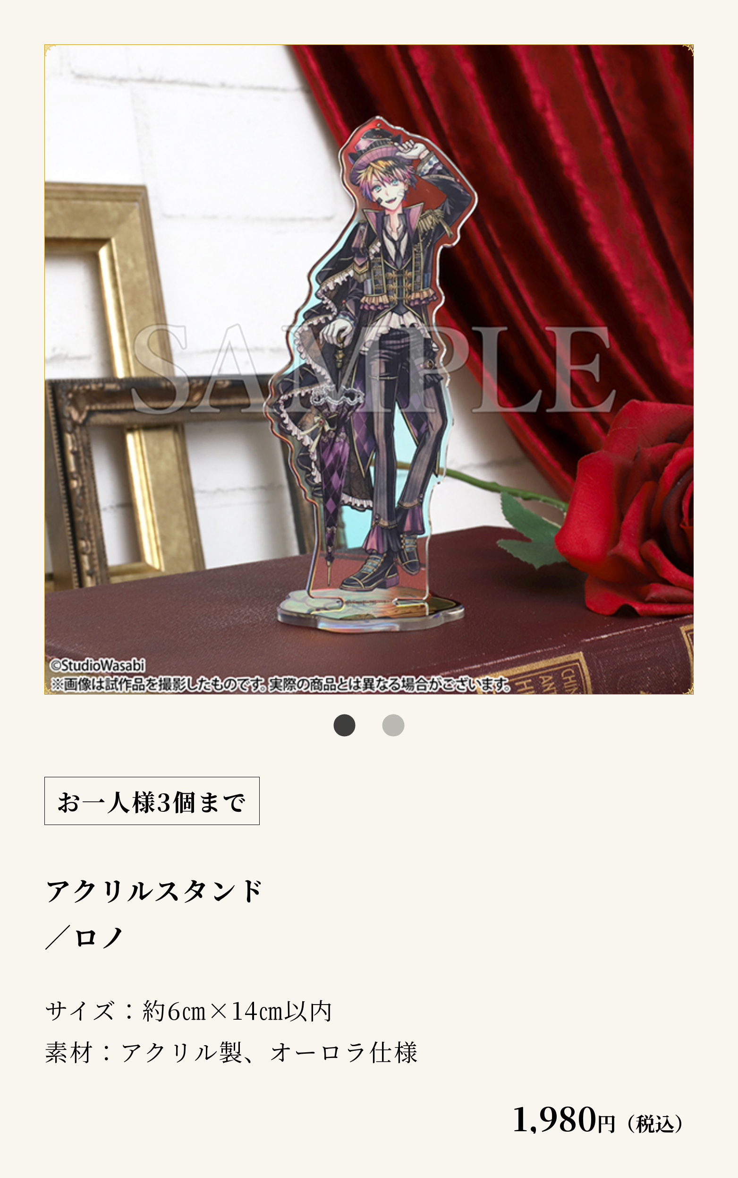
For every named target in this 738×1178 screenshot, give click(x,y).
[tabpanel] (369, 369)
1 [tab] (344, 725)
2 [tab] (393, 725)
